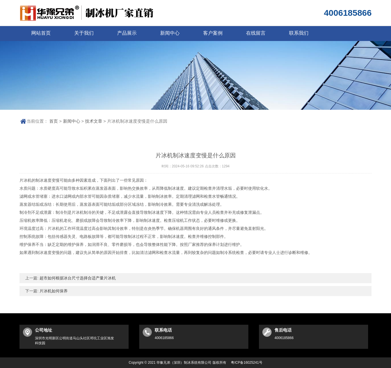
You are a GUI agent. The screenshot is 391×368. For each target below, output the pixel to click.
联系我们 (299, 33)
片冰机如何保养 (53, 291)
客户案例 (213, 33)
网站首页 (41, 33)
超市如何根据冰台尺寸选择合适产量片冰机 (77, 278)
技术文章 (93, 121)
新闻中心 (170, 33)
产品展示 (127, 33)
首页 (53, 121)
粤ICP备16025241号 (246, 363)
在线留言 (256, 33)
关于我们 (84, 33)
